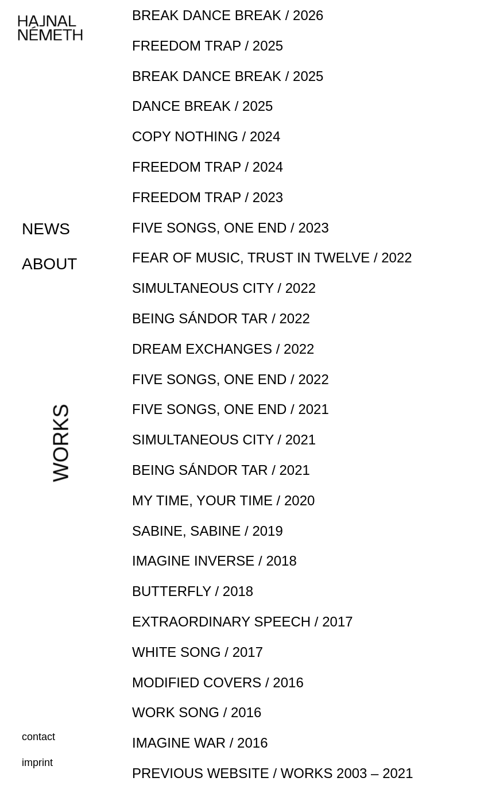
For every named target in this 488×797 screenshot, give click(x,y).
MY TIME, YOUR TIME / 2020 (223, 500)
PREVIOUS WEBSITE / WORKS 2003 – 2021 (272, 773)
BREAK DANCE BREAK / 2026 (227, 15)
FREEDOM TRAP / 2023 (207, 197)
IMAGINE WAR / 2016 (200, 742)
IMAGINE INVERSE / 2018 (214, 560)
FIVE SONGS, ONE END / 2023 (230, 227)
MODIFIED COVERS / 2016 (218, 682)
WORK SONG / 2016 (196, 712)
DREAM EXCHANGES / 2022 (223, 349)
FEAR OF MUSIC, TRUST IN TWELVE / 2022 (272, 257)
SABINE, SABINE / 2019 (207, 531)
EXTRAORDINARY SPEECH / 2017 (242, 621)
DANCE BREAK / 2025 (202, 106)
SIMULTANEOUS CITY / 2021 (224, 439)
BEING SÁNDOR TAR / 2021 (221, 470)
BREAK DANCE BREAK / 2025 (227, 76)
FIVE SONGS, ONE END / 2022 (230, 379)
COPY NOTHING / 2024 (206, 136)
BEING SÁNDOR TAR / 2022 (221, 318)
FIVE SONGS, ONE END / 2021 (230, 409)
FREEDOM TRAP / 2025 (207, 45)
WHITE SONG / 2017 (197, 652)
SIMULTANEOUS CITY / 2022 (224, 288)
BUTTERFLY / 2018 (192, 591)
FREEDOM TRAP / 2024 (207, 167)
